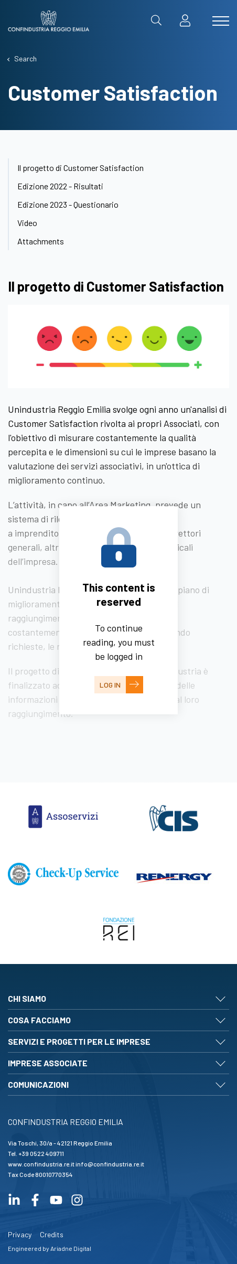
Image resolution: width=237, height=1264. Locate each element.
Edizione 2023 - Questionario (67, 204)
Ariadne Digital (70, 1248)
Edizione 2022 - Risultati (60, 186)
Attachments (40, 241)
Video (27, 223)
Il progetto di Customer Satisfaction (80, 168)
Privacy (19, 1234)
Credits (51, 1234)
